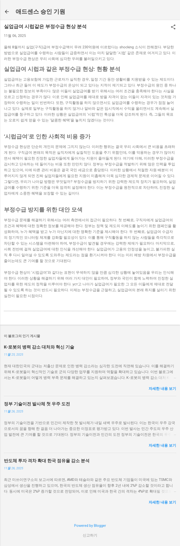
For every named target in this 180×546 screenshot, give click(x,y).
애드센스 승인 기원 (40, 11)
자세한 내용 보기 (162, 388)
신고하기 (90, 535)
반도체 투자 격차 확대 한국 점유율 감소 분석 (47, 460)
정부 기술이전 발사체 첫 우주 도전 (37, 403)
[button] (173, 27)
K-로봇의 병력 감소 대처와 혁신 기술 (39, 347)
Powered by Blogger (90, 525)
